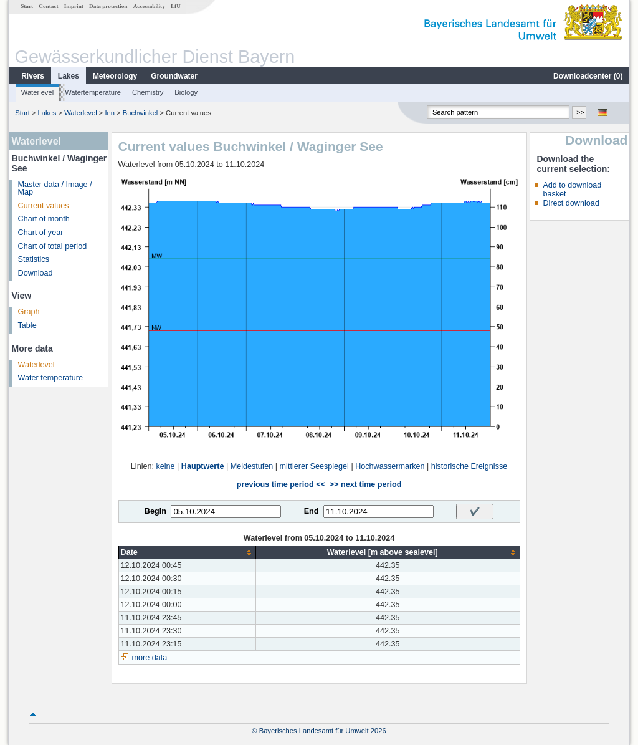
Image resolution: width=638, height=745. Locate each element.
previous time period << (281, 484)
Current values (43, 205)
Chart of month (44, 218)
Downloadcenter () (587, 76)
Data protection (108, 6)
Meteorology (115, 76)
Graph (29, 311)
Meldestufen (252, 466)
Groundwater (174, 76)
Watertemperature (93, 92)
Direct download (571, 203)
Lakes (68, 76)
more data (150, 657)
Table (27, 325)
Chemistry (147, 92)
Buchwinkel (140, 113)
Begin (155, 511)
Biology (186, 92)
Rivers (32, 76)
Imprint (73, 6)
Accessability (149, 6)
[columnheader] (186, 552)
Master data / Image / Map (55, 188)
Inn (110, 113)
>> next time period (365, 484)
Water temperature (50, 377)
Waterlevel (37, 92)
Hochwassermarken (389, 466)
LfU (176, 6)
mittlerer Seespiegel (314, 466)
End (311, 511)
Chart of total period (52, 246)
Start (27, 6)
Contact (48, 6)
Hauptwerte (202, 466)
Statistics (33, 259)
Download (35, 273)
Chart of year (41, 232)
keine (165, 466)
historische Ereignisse (469, 466)
